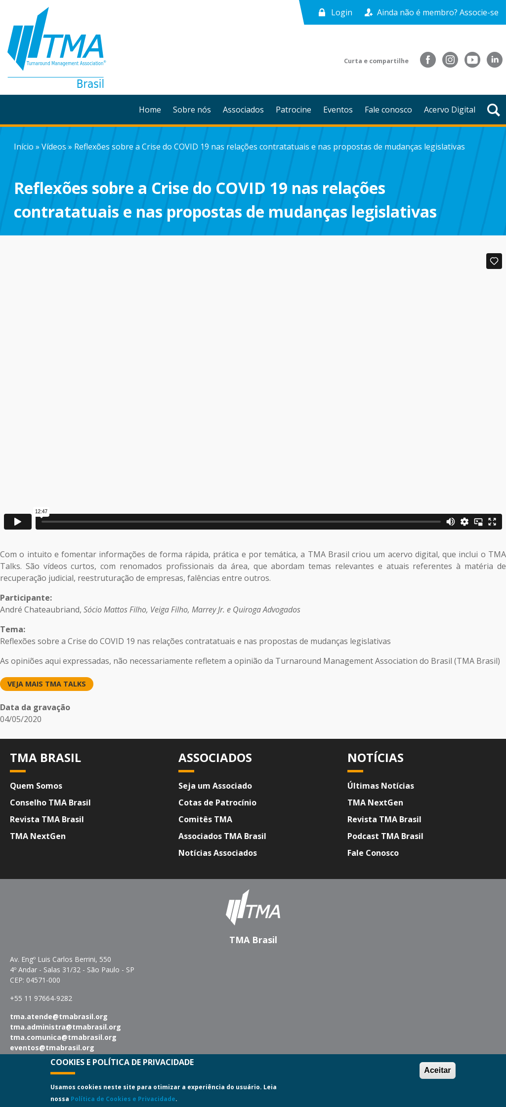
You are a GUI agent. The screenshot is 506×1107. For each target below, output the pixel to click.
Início (24, 146)
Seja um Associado (215, 785)
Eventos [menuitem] (338, 109)
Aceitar (437, 1070)
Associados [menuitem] (243, 109)
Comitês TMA (205, 819)
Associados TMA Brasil (222, 836)
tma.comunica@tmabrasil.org (63, 1037)
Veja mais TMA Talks (46, 683)
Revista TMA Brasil (47, 819)
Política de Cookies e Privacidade (123, 1099)
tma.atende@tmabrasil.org (59, 1016)
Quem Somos (36, 785)
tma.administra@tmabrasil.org (65, 1026)
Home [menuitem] (150, 109)
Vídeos (54, 146)
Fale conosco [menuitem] (388, 109)
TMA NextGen (38, 836)
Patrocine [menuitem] (293, 109)
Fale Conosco (373, 852)
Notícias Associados (217, 852)
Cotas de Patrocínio (217, 802)
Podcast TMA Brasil (385, 836)
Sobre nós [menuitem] (192, 109)
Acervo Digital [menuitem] (449, 109)
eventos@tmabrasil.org (52, 1047)
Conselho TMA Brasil (50, 802)
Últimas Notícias (380, 785)
